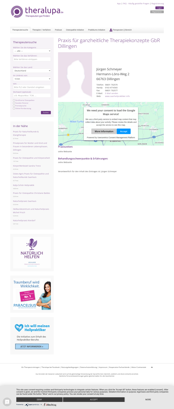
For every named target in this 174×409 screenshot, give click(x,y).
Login (160, 8)
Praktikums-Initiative (96, 30)
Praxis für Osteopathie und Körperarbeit (31, 158)
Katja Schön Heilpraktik (23, 185)
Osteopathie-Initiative (75, 30)
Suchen (46, 112)
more (148, 399)
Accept (123, 131)
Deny (39, 399)
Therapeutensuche (20, 30)
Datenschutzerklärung (88, 367)
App (119, 3)
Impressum (103, 367)
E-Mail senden (111, 93)
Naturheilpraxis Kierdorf (24, 220)
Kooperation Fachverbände (119, 367)
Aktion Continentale (138, 367)
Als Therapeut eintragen (30, 367)
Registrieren (157, 12)
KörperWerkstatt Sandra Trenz (27, 165)
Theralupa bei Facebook (50, 367)
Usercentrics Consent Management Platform (116, 137)
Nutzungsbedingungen (69, 367)
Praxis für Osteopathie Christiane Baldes (31, 193)
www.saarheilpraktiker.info (117, 96)
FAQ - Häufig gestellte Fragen (136, 3)
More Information (104, 131)
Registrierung (157, 3)
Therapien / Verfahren (41, 30)
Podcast (58, 30)
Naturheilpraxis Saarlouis (24, 201)
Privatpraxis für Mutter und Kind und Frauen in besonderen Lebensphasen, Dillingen (30, 146)
